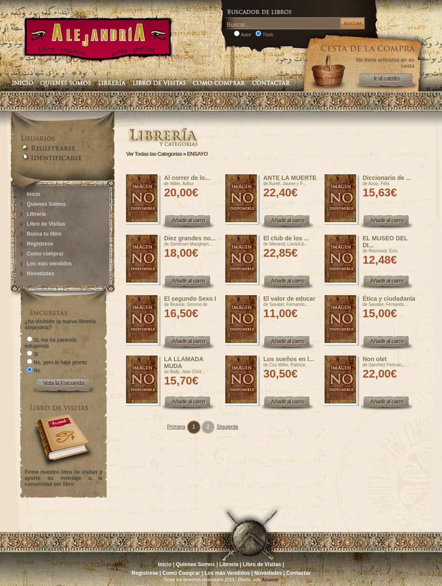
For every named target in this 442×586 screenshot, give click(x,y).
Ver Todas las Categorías (154, 154)
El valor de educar (289, 298)
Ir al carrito (386, 78)
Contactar (298, 573)
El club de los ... (286, 238)
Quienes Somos (46, 204)
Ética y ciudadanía (389, 298)
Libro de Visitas (46, 224)
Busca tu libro (44, 234)
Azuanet (270, 579)
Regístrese (40, 244)
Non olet (375, 359)
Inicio (33, 194)
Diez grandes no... (190, 238)
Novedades (40, 274)
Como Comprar (181, 573)
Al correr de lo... (187, 177)
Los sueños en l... (288, 359)
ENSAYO (197, 154)
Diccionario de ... (387, 177)
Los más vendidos (49, 264)
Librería (36, 214)
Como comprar (45, 254)
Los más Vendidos (227, 573)
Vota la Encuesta (63, 383)
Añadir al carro (188, 220)
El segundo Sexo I (190, 298)
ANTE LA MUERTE (289, 177)
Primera (176, 427)
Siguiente (227, 427)
